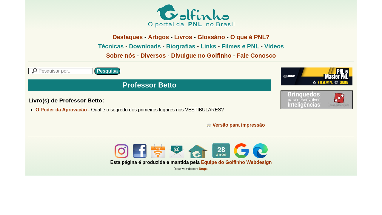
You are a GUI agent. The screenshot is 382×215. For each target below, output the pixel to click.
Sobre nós (120, 55)
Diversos (153, 55)
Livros (183, 37)
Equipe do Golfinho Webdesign (236, 162)
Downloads (145, 46)
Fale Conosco (256, 55)
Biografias (180, 46)
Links (208, 46)
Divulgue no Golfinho (201, 55)
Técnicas (111, 46)
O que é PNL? (249, 37)
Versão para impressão (236, 125)
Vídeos (274, 46)
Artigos (158, 37)
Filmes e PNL (240, 46)
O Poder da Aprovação (61, 109)
